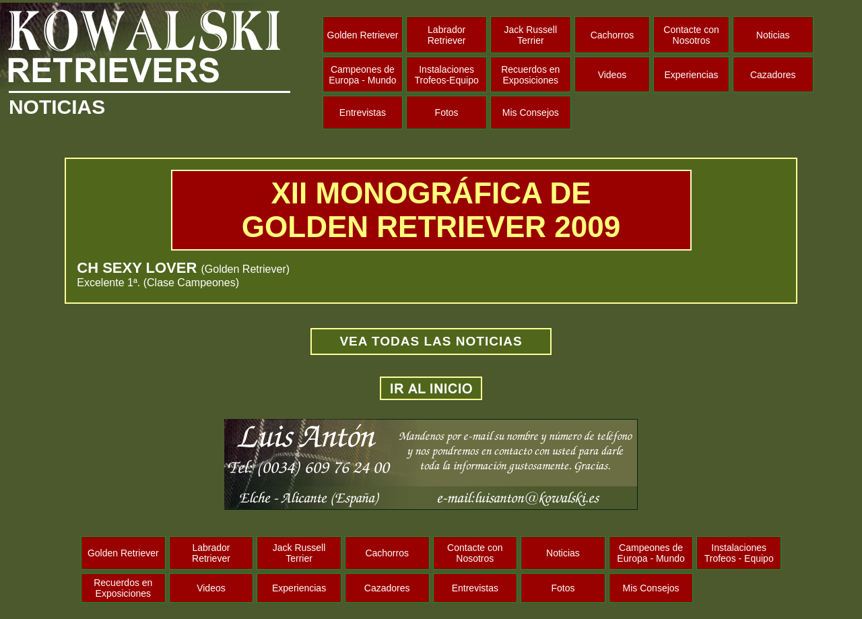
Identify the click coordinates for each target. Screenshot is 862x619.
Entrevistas (362, 112)
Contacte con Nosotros (691, 35)
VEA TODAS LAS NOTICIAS (430, 341)
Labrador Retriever (447, 35)
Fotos (447, 112)
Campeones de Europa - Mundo (362, 75)
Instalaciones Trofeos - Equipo (739, 553)
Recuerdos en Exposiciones (530, 75)
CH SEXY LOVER (139, 267)
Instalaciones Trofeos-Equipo (447, 75)
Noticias (773, 35)
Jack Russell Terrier (530, 35)
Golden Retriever (363, 35)
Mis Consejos (530, 112)
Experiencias (691, 74)
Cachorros (612, 35)
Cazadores (773, 74)
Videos (612, 74)
